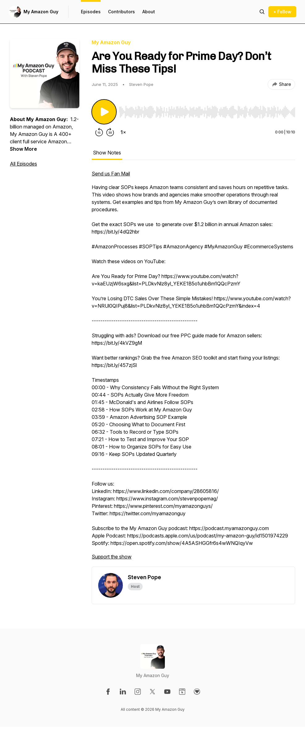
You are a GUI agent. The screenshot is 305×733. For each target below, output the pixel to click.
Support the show (112, 557)
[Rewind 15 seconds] (99, 132)
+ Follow (282, 11)
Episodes (91, 11)
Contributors (121, 11)
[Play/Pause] (104, 111)
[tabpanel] (193, 368)
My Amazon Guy (40, 11)
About (148, 11)
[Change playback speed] (123, 132)
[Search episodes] (262, 11)
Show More (23, 149)
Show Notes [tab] (107, 153)
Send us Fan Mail (111, 174)
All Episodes (23, 164)
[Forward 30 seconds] (110, 132)
